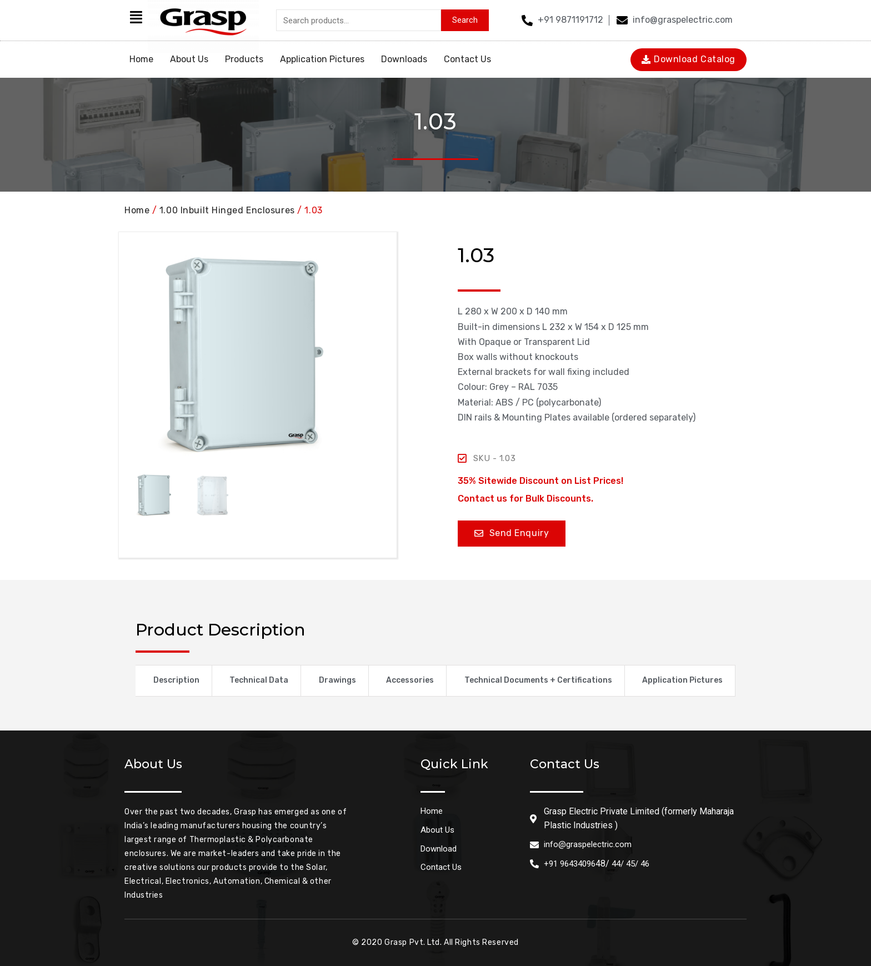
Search (465, 20)
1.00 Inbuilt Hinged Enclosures (227, 210)
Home (141, 59)
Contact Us (467, 59)
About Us (189, 59)
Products (244, 59)
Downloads (404, 59)
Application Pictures (322, 59)
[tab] (174, 681)
